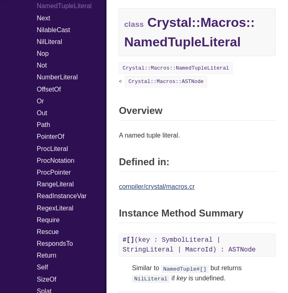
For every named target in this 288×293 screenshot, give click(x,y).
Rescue (48, 231)
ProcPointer (54, 172)
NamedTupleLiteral (64, 5)
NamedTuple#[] (184, 269)
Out (42, 112)
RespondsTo (55, 243)
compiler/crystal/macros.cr (157, 186)
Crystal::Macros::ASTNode (166, 82)
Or (40, 101)
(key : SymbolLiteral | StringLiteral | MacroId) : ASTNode (188, 245)
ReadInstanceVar (61, 195)
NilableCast (53, 29)
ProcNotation (56, 160)
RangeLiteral (55, 184)
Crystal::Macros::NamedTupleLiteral (175, 68)
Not (42, 65)
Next (43, 18)
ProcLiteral (52, 148)
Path (43, 124)
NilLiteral (49, 41)
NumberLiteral (57, 77)
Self (42, 267)
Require (48, 219)
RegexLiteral (55, 208)
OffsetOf (49, 89)
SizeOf (46, 279)
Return (46, 255)
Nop (43, 53)
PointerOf (50, 136)
